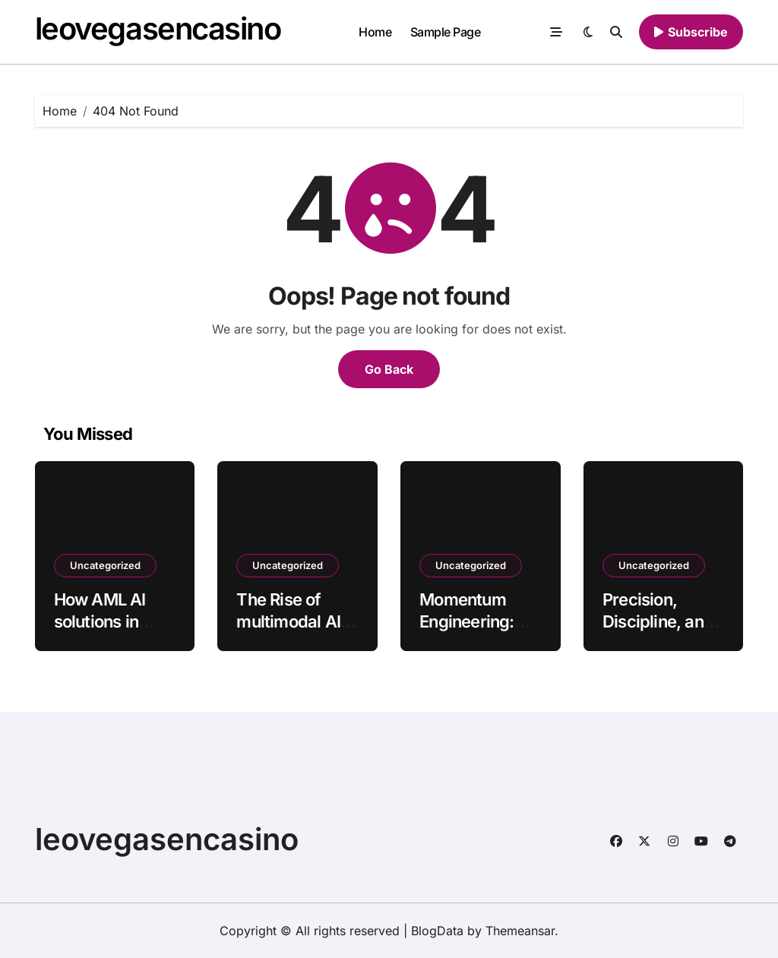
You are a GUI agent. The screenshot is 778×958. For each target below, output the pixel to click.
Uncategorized (105, 565)
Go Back (389, 369)
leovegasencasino (158, 28)
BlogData (437, 930)
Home (375, 32)
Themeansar (520, 930)
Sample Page (445, 32)
